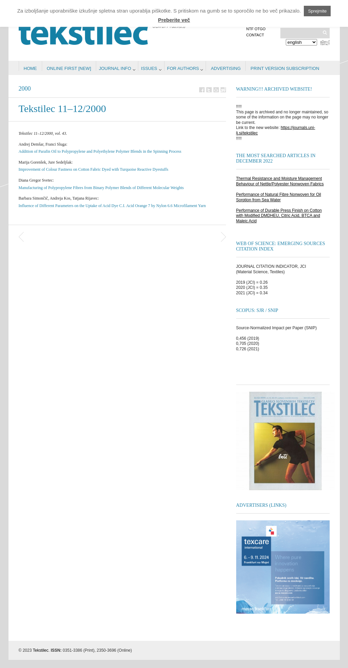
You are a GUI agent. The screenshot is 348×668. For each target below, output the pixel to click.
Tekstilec (41, 650)
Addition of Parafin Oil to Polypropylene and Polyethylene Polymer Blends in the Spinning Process (100, 151)
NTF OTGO (256, 29)
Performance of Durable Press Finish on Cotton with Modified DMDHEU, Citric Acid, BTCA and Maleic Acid (279, 215)
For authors (183, 68)
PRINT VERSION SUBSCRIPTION (284, 68)
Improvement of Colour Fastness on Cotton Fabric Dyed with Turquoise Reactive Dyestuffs (94, 169)
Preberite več (174, 20)
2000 (25, 88)
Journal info (115, 68)
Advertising (226, 68)
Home (30, 68)
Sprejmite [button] (317, 11)
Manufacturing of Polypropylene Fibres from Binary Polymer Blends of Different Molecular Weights (101, 187)
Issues (149, 68)
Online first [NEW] (69, 68)
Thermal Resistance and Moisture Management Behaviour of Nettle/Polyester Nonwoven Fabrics (280, 181)
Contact (255, 35)
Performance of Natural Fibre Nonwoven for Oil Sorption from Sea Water (278, 197)
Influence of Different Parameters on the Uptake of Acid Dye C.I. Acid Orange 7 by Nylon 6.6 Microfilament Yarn (112, 205)
